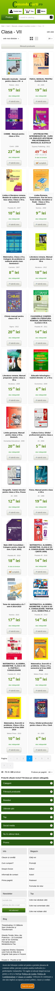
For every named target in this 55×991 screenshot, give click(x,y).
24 (50, 38)
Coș (29, 11)
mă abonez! (13, 910)
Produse (9, 17)
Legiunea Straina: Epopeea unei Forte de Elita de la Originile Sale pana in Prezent (14, 952)
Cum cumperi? (8, 863)
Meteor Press (38, 674)
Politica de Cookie (29, 974)
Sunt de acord (27, 986)
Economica (38, 384)
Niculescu (38, 267)
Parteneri (33, 880)
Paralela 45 (12, 208)
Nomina (38, 208)
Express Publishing (38, 146)
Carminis (12, 267)
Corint (12, 146)
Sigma (11, 327)
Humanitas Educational (12, 441)
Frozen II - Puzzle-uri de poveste (11, 961)
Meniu (41, 11)
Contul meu (16, 11)
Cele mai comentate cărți (39, 906)
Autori (31, 875)
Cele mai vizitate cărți (38, 911)
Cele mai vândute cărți (38, 900)
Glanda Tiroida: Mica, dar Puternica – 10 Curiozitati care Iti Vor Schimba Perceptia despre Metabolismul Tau (12, 939)
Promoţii (32, 863)
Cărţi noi (32, 857)
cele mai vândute (11, 38)
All (38, 85)
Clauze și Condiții (25, 977)
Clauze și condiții (8, 857)
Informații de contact (10, 875)
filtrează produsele (27, 46)
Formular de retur (36, 886)
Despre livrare (7, 869)
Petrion (11, 85)
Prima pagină (7, 880)
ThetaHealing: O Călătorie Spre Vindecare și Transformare (12, 927)
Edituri (31, 869)
